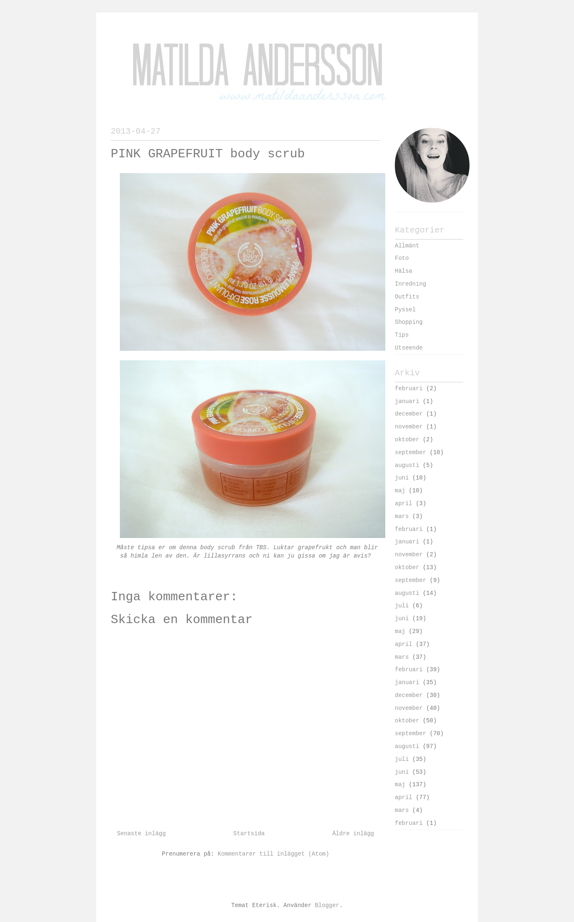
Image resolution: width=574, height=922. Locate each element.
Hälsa (403, 271)
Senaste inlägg (141, 833)
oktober (407, 439)
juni (402, 477)
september (410, 452)
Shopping (409, 322)
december (409, 414)
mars (402, 516)
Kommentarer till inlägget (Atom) (273, 854)
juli (402, 605)
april (403, 503)
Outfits (407, 296)
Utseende (409, 348)
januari (407, 401)
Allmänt (407, 245)
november (409, 426)
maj (400, 490)
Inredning (410, 284)
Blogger (327, 905)
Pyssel (405, 309)
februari (409, 388)
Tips (402, 335)
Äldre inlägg (353, 833)
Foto (402, 258)
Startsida (249, 833)
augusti (407, 465)
